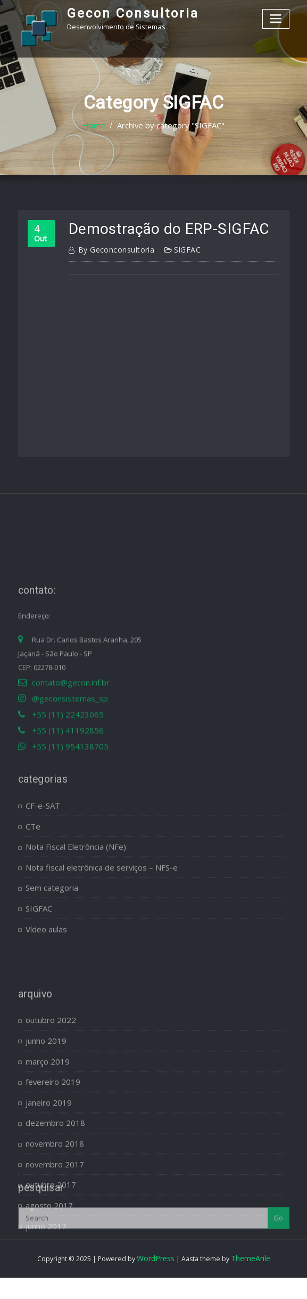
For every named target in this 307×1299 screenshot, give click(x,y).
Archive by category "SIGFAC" (169, 126)
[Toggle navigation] (276, 17)
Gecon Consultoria (125, 12)
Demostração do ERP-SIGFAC (156, 228)
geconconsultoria (112, 246)
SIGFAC (177, 246)
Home (100, 126)
